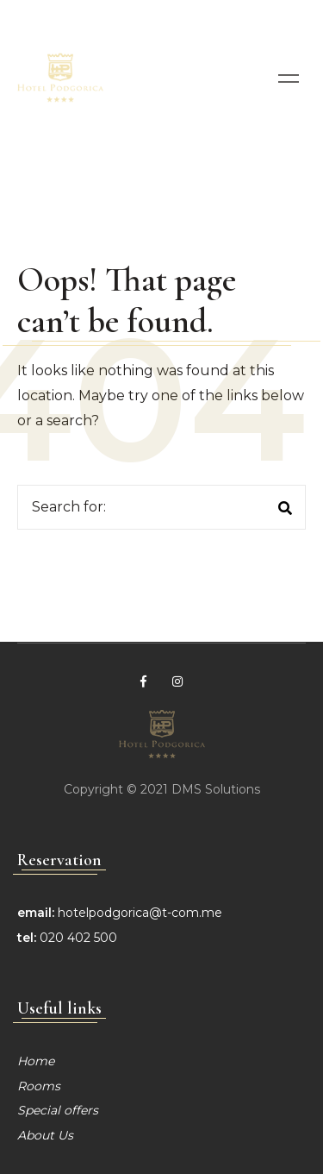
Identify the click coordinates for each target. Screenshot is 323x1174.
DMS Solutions (215, 789)
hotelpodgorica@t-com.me (140, 912)
